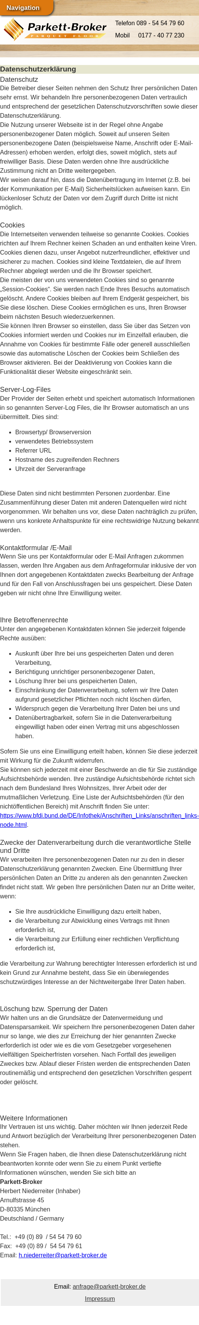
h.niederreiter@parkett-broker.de (63, 1255)
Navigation (23, 7)
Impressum (100, 1299)
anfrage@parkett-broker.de (109, 1286)
